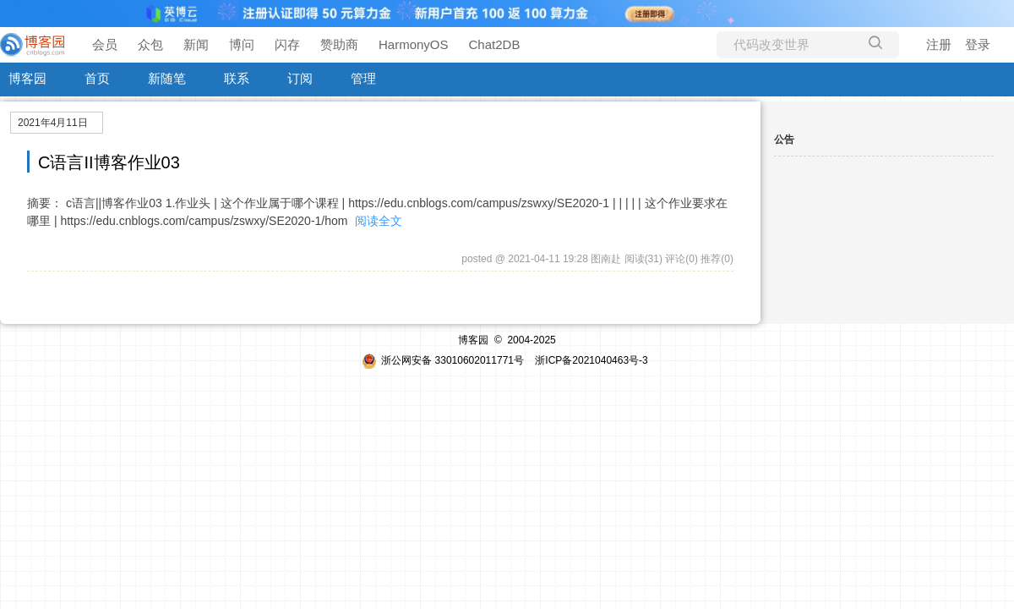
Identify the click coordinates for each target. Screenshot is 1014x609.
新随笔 (167, 78)
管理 (363, 78)
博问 (241, 44)
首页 (97, 78)
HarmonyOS (414, 44)
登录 (977, 44)
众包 (150, 44)
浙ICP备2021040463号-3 (591, 360)
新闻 (196, 44)
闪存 (287, 44)
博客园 (27, 78)
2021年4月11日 (53, 123)
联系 (236, 78)
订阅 (300, 78)
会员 (104, 44)
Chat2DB (495, 44)
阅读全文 (378, 221)
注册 (938, 44)
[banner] (34, 45)
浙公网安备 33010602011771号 (443, 360)
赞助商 (339, 44)
